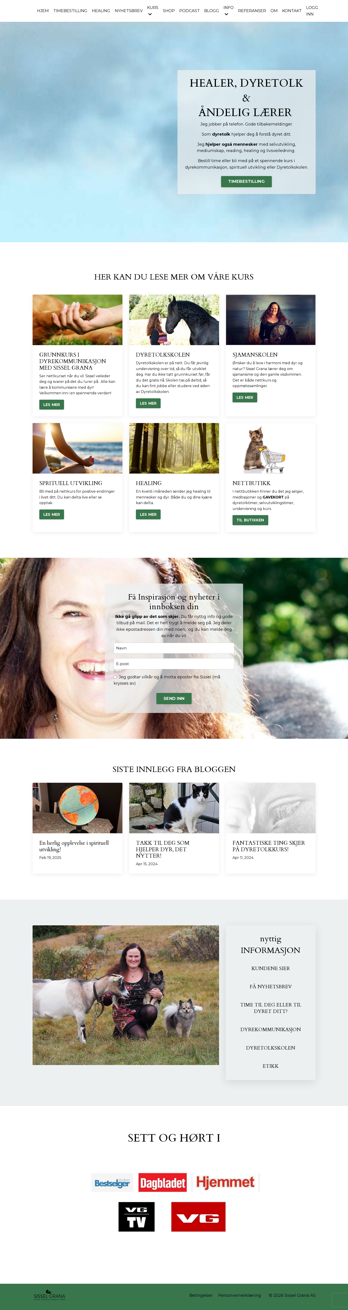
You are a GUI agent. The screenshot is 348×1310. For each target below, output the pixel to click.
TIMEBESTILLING (70, 10)
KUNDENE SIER (271, 970)
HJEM (43, 10)
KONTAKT (293, 10)
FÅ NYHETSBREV (270, 988)
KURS (153, 10)
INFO (229, 10)
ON (299, 1032)
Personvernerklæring (239, 1298)
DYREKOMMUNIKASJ (266, 1032)
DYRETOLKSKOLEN (271, 1050)
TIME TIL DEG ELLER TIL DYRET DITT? (270, 1010)
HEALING (101, 10)
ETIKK (270, 1068)
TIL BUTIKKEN (250, 521)
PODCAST (190, 10)
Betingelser (201, 1298)
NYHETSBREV (129, 10)
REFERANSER (253, 10)
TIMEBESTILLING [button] (246, 181)
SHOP (169, 10)
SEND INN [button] (174, 700)
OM (274, 10)
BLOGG (212, 10)
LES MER (51, 405)
